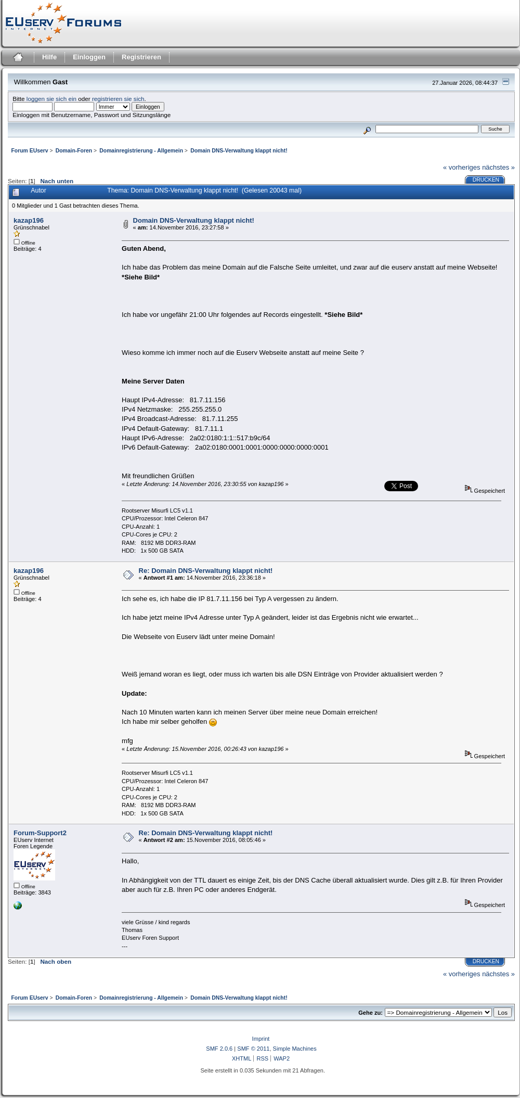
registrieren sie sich (118, 98)
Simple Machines (295, 1048)
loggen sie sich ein (51, 98)
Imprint (261, 1039)
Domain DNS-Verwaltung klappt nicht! (193, 220)
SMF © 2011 (253, 1048)
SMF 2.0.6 (219, 1048)
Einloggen (89, 57)
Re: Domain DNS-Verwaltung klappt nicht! (206, 570)
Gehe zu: (370, 1013)
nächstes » (498, 167)
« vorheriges (461, 167)
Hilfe (49, 57)
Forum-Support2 (40, 833)
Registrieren (141, 57)
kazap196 (29, 220)
